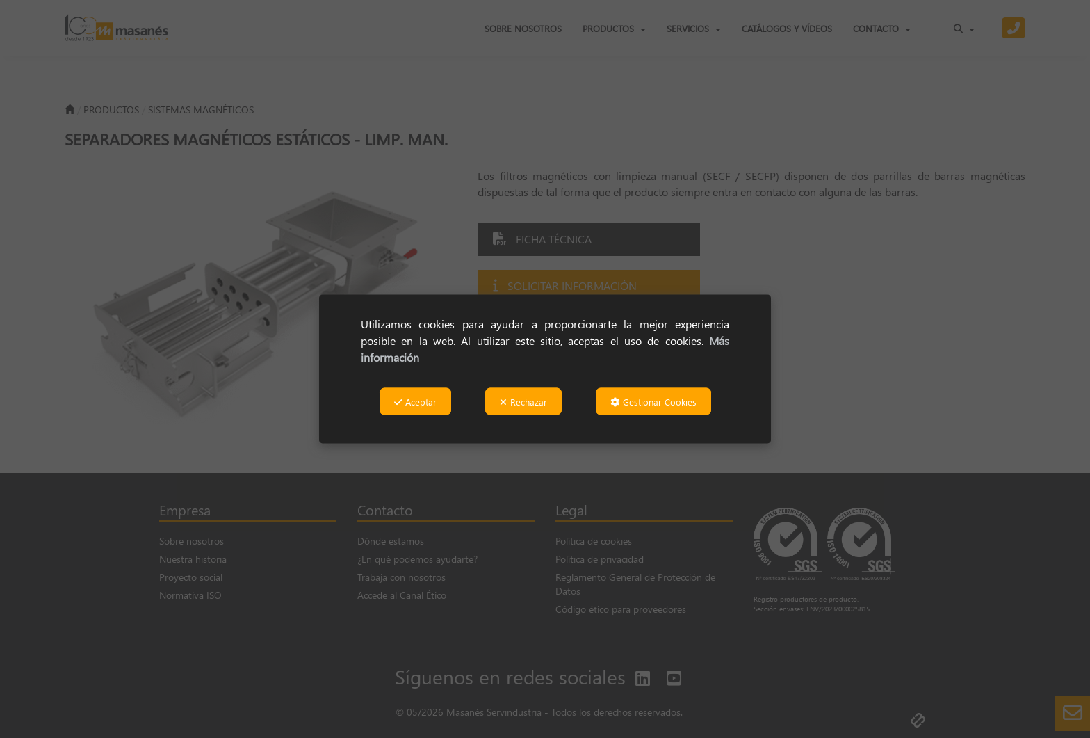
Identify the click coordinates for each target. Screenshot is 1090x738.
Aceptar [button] (415, 401)
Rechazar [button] (523, 401)
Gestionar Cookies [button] (653, 401)
